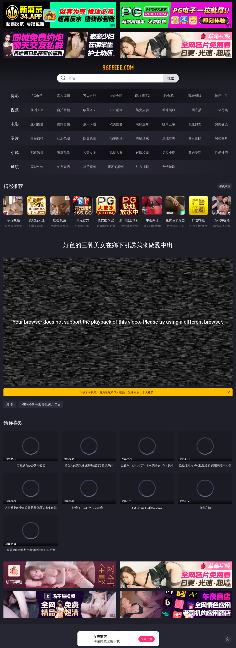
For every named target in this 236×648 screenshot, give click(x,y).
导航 (15, 166)
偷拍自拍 (63, 124)
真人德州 (63, 95)
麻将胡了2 (142, 95)
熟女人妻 (142, 110)
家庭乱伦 (63, 152)
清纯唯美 (168, 138)
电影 (15, 124)
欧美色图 (89, 138)
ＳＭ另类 (221, 110)
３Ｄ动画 (116, 110)
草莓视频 (89, 167)
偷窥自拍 (37, 138)
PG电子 (37, 95)
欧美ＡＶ (89, 110)
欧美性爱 (116, 124)
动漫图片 (116, 138)
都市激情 (37, 152)
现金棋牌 (194, 95)
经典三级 (168, 124)
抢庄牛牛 (221, 95)
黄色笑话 (194, 152)
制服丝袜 (142, 124)
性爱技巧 (221, 152)
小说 (15, 152)
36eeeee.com (118, 68)
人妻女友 (89, 152)
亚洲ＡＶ (37, 110)
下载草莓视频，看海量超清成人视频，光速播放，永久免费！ (154, 392)
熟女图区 (194, 138)
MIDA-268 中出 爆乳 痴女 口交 (40, 404)
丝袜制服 (168, 110)
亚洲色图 (63, 138)
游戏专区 (116, 95)
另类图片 (221, 138)
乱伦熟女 (194, 124)
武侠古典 (116, 152)
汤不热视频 (116, 167)
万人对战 (89, 95)
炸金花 (169, 95)
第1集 (10, 404)
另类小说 (168, 152)
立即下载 (146, 639)
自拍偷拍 (63, 110)
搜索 (170, 78)
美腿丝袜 (142, 138)
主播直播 (194, 110)
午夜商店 (63, 167)
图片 (15, 138)
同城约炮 (37, 167)
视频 (15, 110)
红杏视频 (142, 167)
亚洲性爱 (37, 124)
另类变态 (221, 124)
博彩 (15, 95)
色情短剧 (168, 167)
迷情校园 (142, 152)
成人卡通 (89, 124)
